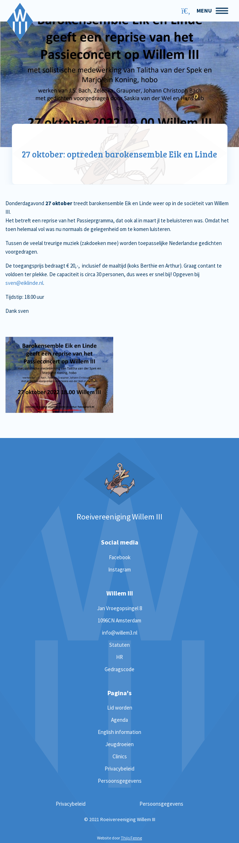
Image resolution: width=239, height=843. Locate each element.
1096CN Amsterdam (119, 620)
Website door (119, 837)
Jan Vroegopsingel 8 (119, 608)
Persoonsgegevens (120, 780)
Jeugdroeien (119, 744)
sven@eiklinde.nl (24, 282)
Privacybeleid (119, 768)
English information (119, 732)
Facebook (119, 557)
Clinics (119, 756)
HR (119, 657)
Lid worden (119, 707)
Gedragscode (119, 669)
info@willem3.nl (119, 632)
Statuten (119, 644)
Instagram (119, 569)
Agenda (119, 719)
